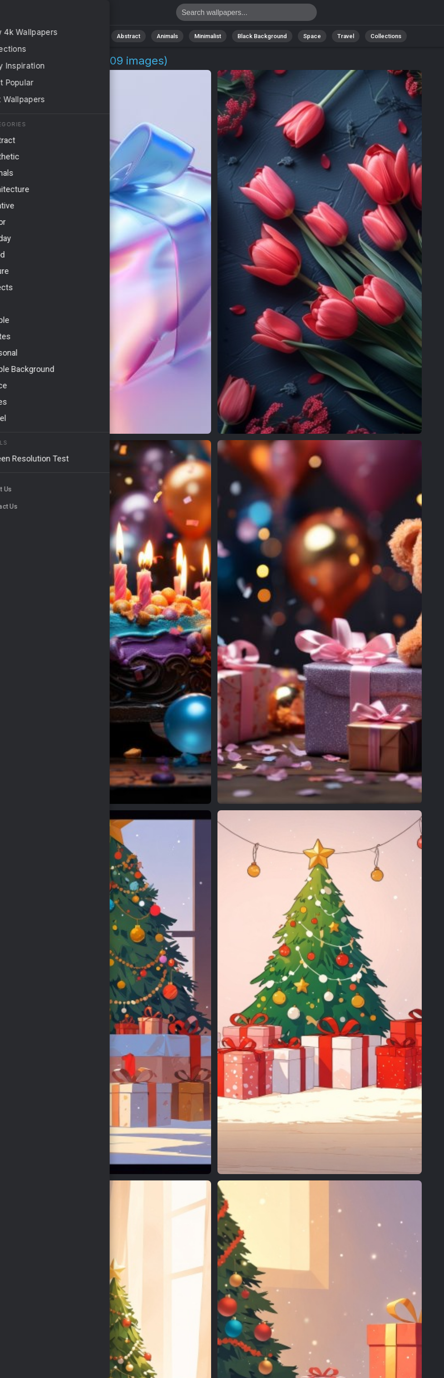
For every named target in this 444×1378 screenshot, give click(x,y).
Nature (91, 36)
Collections (385, 36)
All (62, 36)
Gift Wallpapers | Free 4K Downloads (54, 14)
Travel (345, 36)
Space (312, 36)
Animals (167, 36)
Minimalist (207, 36)
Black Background (262, 36)
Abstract (128, 36)
